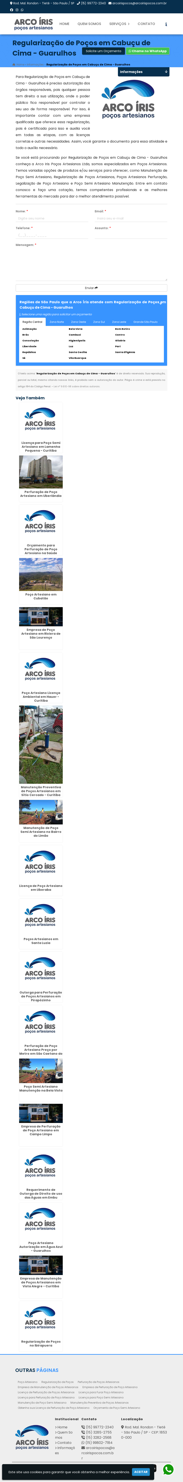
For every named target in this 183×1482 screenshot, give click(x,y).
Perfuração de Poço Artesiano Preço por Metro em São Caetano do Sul (41, 1052)
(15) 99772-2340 (93, 3)
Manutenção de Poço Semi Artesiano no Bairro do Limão (40, 832)
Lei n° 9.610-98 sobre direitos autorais (77, 386)
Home (64, 23)
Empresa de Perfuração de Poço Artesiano (109, 1387)
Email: (100, 211)
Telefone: (24, 228)
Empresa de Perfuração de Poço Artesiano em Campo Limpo (41, 1130)
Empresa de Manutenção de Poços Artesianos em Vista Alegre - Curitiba (41, 1282)
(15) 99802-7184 (99, 1442)
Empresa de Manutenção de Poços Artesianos (48, 1387)
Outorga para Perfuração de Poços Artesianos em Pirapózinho (41, 996)
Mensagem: (26, 245)
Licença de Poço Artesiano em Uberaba (41, 888)
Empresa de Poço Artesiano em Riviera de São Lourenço (41, 634)
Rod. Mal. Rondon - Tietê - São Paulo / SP (43, 3)
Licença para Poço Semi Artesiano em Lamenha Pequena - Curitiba (40, 447)
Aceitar (141, 1472)
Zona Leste (119, 322)
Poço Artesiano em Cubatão (40, 596)
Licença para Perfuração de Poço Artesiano (46, 1397)
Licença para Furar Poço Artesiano (101, 1392)
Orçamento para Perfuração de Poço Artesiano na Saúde (40, 549)
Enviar (91, 288)
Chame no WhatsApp (148, 51)
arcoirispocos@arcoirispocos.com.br (139, 3)
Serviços (119, 23)
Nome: (22, 211)
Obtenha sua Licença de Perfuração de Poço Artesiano (53, 1408)
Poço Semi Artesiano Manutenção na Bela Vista (41, 1088)
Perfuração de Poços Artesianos (98, 1382)
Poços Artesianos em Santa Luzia (41, 941)
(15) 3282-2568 (98, 1437)
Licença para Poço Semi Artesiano (101, 1397)
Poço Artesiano (27, 1382)
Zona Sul (99, 322)
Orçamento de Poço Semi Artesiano (116, 1408)
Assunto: (103, 228)
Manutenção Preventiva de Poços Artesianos (99, 1402)
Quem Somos (89, 23)
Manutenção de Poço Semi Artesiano (42, 1402)
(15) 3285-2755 (99, 1432)
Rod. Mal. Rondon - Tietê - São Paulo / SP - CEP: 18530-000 (144, 1432)
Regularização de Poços (57, 1382)
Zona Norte (57, 322)
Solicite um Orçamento (103, 51)
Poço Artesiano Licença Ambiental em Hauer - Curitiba (41, 697)
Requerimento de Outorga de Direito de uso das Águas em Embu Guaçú (41, 1196)
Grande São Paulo (145, 322)
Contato (146, 23)
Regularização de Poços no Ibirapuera (41, 1343)
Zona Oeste (78, 322)
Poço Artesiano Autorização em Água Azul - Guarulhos (41, 1247)
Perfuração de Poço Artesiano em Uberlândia (40, 494)
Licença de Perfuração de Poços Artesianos (46, 1392)
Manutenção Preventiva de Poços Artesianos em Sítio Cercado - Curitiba (41, 791)
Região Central (32, 322)
